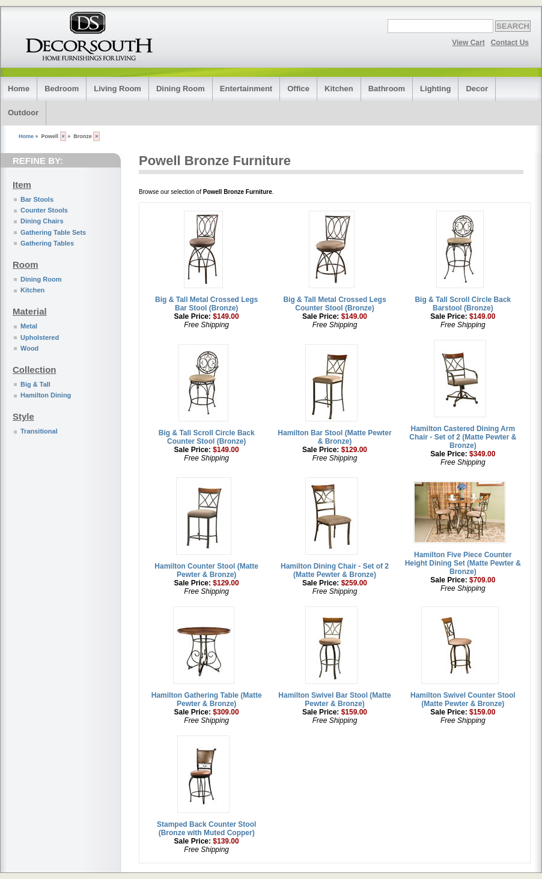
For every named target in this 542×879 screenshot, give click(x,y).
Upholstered (39, 337)
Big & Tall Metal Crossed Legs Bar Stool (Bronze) (206, 303)
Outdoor (23, 112)
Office (298, 88)
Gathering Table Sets (53, 232)
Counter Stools (44, 210)
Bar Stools (36, 199)
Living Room (117, 88)
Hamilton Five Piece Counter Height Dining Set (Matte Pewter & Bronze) (463, 563)
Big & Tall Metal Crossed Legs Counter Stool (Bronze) (334, 303)
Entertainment (246, 88)
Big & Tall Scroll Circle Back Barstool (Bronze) (463, 303)
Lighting (435, 88)
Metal (28, 326)
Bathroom (386, 88)
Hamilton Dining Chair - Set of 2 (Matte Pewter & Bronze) (335, 570)
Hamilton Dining (45, 395)
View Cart (468, 42)
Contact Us (510, 42)
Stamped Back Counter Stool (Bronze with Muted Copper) (206, 828)
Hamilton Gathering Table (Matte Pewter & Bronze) (206, 699)
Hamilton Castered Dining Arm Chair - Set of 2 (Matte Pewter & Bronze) (462, 437)
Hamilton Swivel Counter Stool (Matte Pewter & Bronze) (463, 699)
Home (18, 88)
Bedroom (61, 88)
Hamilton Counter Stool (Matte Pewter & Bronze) (206, 570)
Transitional (39, 431)
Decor (477, 88)
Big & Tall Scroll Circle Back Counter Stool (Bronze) (207, 437)
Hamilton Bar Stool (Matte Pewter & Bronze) (334, 437)
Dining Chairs (42, 221)
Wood (29, 348)
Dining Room (180, 88)
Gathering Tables (47, 243)
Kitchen (338, 88)
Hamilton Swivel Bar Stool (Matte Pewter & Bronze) (334, 699)
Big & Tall (35, 384)
